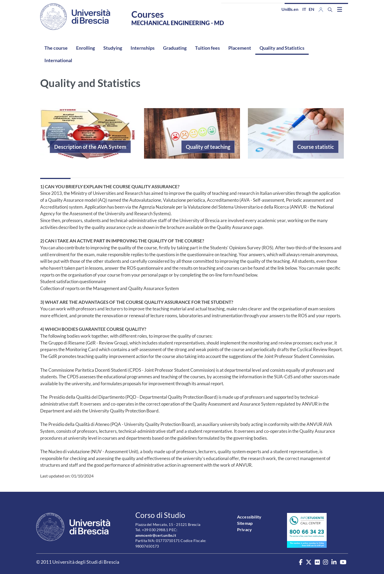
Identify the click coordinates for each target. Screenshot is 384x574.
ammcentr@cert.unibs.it (155, 535)
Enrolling (85, 48)
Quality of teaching (208, 147)
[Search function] (330, 9)
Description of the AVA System (90, 147)
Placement (239, 48)
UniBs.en (289, 9)
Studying (112, 48)
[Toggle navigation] (339, 9)
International (58, 60)
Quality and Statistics (282, 48)
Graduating (175, 48)
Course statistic (315, 147)
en (311, 9)
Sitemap (245, 523)
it (304, 9)
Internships (143, 48)
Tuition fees (207, 48)
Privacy (244, 529)
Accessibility (249, 516)
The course (56, 48)
